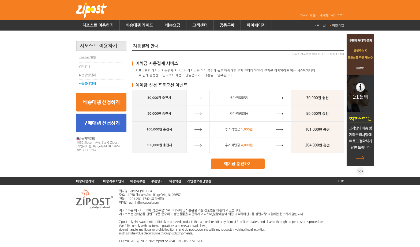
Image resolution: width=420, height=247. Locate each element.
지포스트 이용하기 (98, 25)
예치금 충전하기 (238, 164)
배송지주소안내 (113, 181)
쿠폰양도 (157, 181)
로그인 (321, 25)
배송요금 (172, 25)
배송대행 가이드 (139, 25)
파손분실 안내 (87, 75)
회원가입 (338, 25)
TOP (341, 181)
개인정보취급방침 (199, 181)
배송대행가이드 (86, 181)
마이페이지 (256, 25)
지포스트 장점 (87, 58)
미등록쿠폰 (137, 181)
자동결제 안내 (87, 83)
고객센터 (199, 25)
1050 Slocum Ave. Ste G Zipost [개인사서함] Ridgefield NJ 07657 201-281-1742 (98, 144)
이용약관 (175, 181)
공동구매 (227, 25)
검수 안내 (84, 66)
